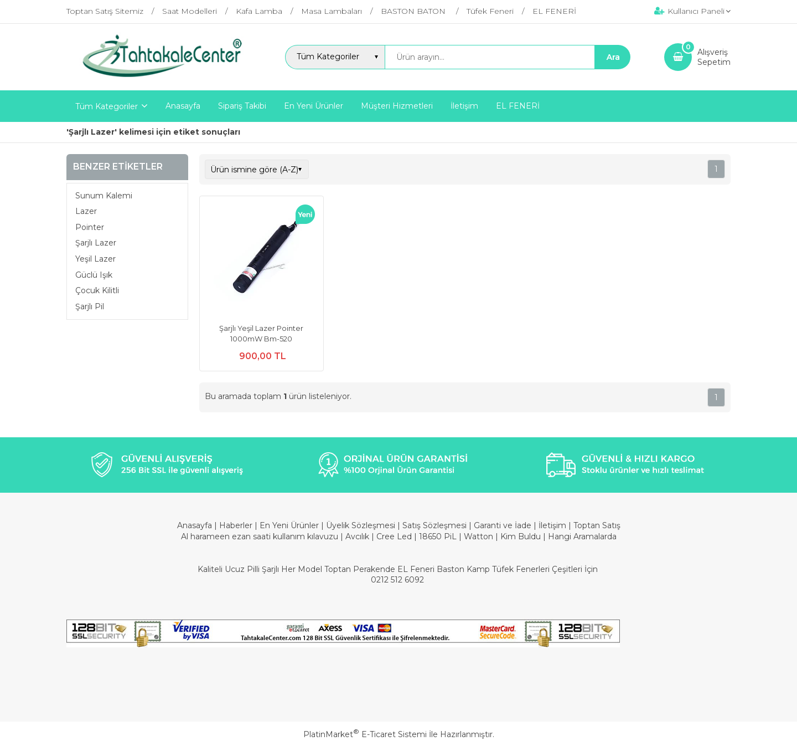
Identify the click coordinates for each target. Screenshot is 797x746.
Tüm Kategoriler (106, 106)
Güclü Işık (93, 275)
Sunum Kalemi (103, 196)
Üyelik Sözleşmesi (360, 525)
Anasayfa (195, 525)
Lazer (86, 211)
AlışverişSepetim (714, 57)
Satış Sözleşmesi (434, 525)
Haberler (237, 525)
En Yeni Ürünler (290, 525)
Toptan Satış (596, 525)
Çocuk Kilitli (97, 290)
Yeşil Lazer (95, 259)
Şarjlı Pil (89, 306)
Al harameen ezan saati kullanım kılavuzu (259, 536)
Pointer (89, 227)
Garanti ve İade (502, 525)
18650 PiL (438, 536)
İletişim (553, 525)
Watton (478, 536)
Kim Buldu (520, 536)
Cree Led (394, 536)
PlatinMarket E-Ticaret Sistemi (365, 734)
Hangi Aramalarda (582, 536)
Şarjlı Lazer (95, 243)
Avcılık (357, 536)
